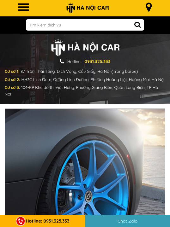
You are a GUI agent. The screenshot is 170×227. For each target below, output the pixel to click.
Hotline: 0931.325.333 (43, 221)
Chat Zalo (127, 221)
